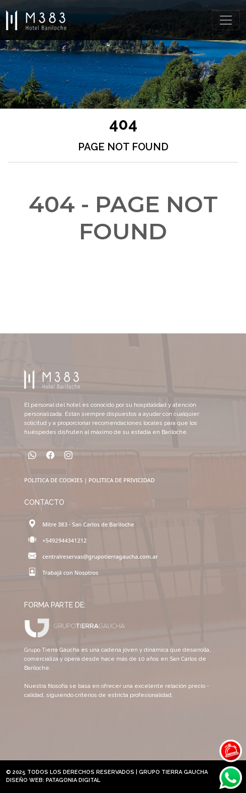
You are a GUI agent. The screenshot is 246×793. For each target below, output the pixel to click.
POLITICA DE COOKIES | (56, 480)
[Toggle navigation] (226, 20)
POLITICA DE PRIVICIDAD (121, 480)
